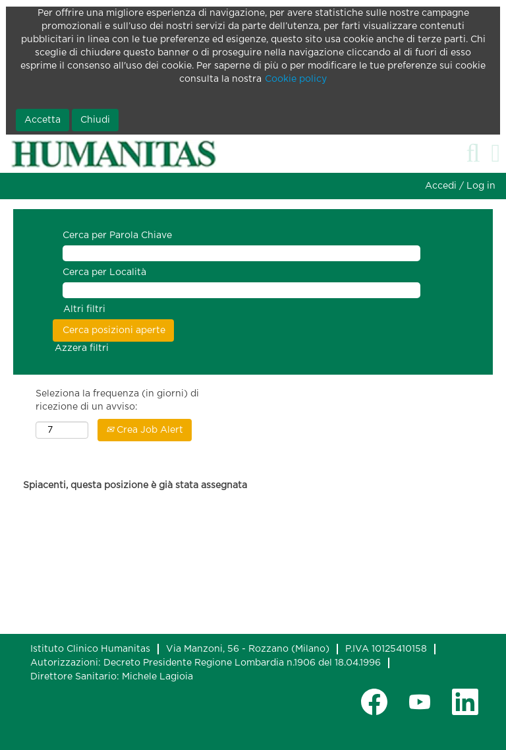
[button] (496, 153)
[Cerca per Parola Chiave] (241, 253)
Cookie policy (296, 79)
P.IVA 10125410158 (386, 649)
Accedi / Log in (460, 186)
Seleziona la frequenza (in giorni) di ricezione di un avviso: (117, 400)
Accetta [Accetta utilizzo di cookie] (42, 120)
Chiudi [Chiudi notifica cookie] (95, 120)
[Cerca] (473, 153)
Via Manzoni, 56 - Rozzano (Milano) (247, 649)
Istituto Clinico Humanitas (90, 649)
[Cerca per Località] (241, 290)
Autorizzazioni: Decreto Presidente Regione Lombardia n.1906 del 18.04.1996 (205, 663)
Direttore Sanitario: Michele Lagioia (111, 676)
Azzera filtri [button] (82, 348)
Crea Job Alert (144, 430)
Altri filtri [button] (84, 309)
